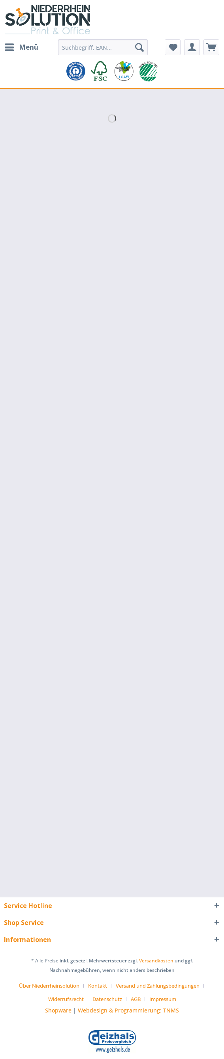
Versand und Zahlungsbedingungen (158, 985)
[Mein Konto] (192, 47)
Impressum (162, 999)
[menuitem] (21, 47)
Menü (21, 46)
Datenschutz (107, 999)
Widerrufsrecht (66, 999)
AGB (136, 999)
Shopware (58, 1010)
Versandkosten (156, 960)
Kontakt (97, 985)
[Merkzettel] (173, 47)
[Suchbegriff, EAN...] (103, 47)
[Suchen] (139, 47)
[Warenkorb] (211, 47)
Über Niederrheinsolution (49, 985)
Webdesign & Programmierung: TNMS (128, 1010)
